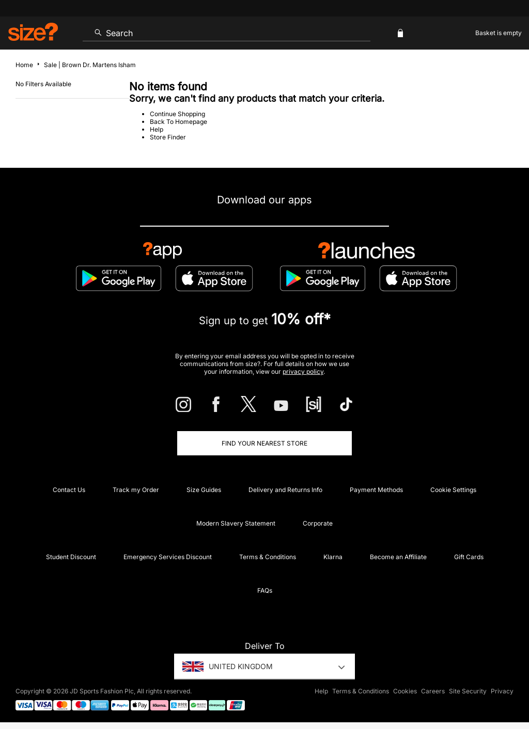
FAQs (264, 590)
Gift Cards (469, 557)
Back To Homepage (178, 121)
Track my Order (136, 490)
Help (156, 129)
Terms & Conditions (267, 557)
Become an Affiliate (398, 557)
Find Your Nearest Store (264, 443)
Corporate (318, 523)
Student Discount (71, 557)
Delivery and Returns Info (285, 490)
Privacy (502, 691)
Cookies (405, 691)
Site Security (468, 691)
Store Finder (168, 137)
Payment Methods (376, 490)
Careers (433, 691)
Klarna (333, 557)
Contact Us (69, 490)
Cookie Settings (453, 490)
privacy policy (303, 371)
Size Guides (203, 490)
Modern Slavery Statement (235, 523)
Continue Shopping (177, 114)
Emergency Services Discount (167, 557)
